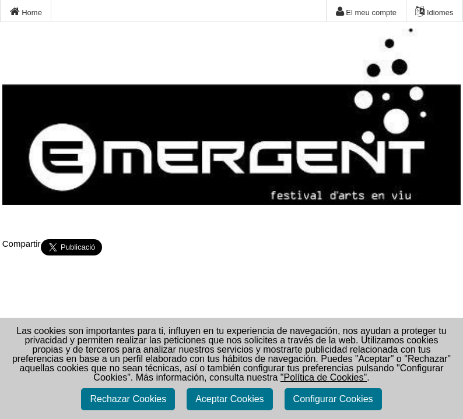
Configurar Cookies (333, 399)
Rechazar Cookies (128, 399)
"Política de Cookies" (323, 377)
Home (26, 11)
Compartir (21, 243)
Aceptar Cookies (229, 399)
